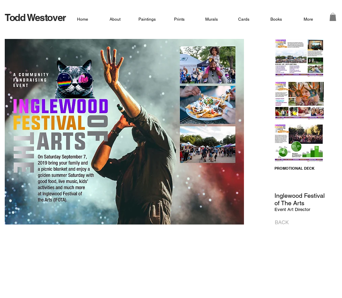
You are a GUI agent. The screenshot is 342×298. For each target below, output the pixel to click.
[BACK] (280, 222)
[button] (332, 17)
